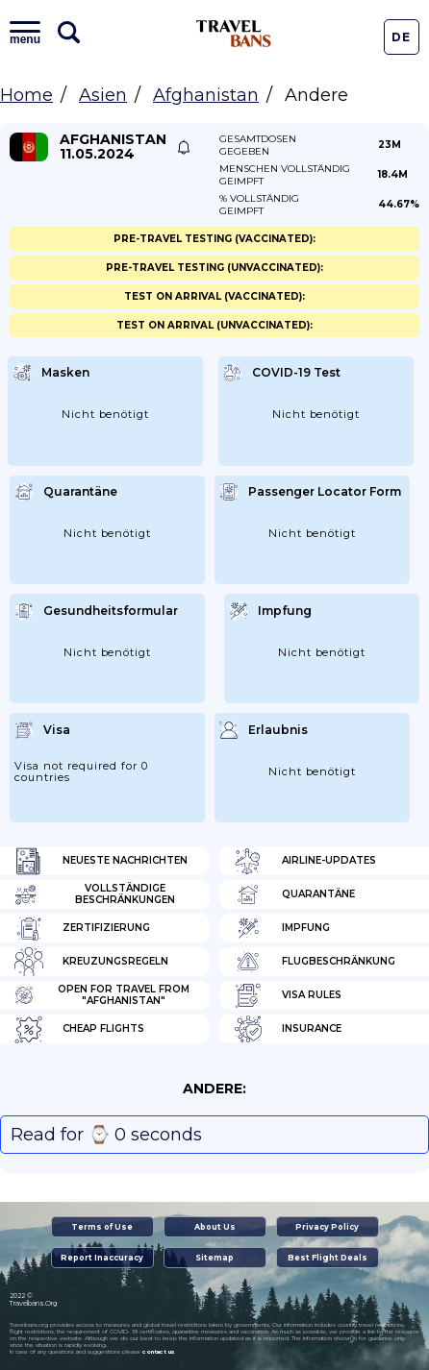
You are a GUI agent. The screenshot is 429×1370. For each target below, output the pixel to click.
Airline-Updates (305, 860)
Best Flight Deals (327, 1257)
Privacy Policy (327, 1227)
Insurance (287, 1029)
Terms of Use (102, 1227)
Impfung (282, 928)
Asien (103, 95)
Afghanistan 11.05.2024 (113, 147)
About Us (215, 1227)
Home (26, 95)
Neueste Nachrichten (101, 860)
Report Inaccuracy (102, 1257)
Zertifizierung (82, 928)
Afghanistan (206, 95)
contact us (158, 1352)
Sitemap (214, 1257)
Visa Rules (287, 995)
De (401, 37)
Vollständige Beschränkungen (94, 894)
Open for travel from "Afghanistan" (101, 995)
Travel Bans (233, 33)
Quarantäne (294, 894)
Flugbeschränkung (314, 961)
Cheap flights (79, 1029)
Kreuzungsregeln (91, 961)
